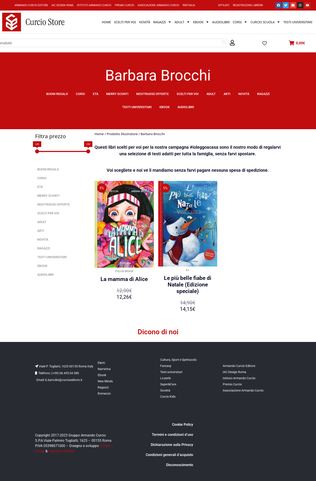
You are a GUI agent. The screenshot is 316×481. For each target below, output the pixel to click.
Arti (227, 94)
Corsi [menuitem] (240, 22)
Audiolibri (186, 107)
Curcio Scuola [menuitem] (265, 22)
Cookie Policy (182, 424)
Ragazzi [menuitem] (162, 22)
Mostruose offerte (152, 94)
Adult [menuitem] (182, 22)
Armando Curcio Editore (31, 5)
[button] (232, 43)
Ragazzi (263, 94)
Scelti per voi (188, 94)
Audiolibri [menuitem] (221, 22)
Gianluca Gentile (61, 451)
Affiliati (223, 5)
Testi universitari (137, 107)
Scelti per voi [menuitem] (125, 22)
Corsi (80, 94)
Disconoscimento (179, 465)
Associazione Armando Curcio (158, 5)
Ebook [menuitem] (201, 22)
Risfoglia (189, 5)
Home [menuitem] (106, 22)
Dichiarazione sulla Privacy (172, 445)
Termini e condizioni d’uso (172, 435)
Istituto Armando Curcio (94, 5)
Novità (243, 94)
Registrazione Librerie (248, 5)
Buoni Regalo (57, 94)
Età (95, 94)
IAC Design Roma (63, 5)
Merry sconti (117, 94)
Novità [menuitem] (144, 22)
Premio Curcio (124, 5)
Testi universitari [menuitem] (297, 22)
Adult (211, 94)
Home (99, 134)
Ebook (165, 107)
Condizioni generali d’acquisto (169, 455)
